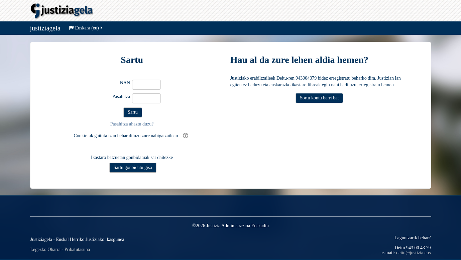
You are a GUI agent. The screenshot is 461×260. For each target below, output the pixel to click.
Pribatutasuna (77, 249)
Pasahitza (121, 96)
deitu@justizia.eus (413, 252)
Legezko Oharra (45, 249)
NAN (125, 82)
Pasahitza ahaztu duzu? (132, 123)
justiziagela (45, 28)
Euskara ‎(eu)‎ (86, 27)
